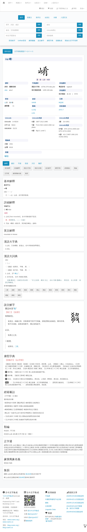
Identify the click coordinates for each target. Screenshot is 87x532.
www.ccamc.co (8, 522)
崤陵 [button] (13, 295)
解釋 (6, 163)
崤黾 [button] (19, 295)
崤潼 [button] (63, 290)
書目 (12, 163)
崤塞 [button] (31, 290)
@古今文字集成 (33, 511)
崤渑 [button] (56, 290)
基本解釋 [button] (7, 168)
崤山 (16, 273)
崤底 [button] (50, 290)
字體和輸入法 (62, 8)
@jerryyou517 (32, 514)
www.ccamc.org (13, 520)
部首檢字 (12, 40)
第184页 (28, 474)
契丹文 (28, 3)
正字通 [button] (7, 173)
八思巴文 (55, 3)
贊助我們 (29, 521)
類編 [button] (75, 168)
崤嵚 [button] (44, 290)
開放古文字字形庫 (71, 40)
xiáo (6, 90)
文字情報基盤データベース (23, 51)
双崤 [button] (19, 290)
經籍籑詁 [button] (67, 168)
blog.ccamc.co (8, 527)
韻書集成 (59, 40)
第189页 (22, 477)
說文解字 (41, 40)
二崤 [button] (6, 290)
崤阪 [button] (75, 290)
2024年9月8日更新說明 (74, 512)
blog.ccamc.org (12, 525)
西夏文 (19, 3)
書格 (46, 503)
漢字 (10, 3)
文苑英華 (48, 506)
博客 (74, 8)
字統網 (47, 496)
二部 (16, 346)
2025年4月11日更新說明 (75, 499)
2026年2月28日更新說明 (75, 496)
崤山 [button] (38, 290)
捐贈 (50, 8)
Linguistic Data (50, 509)
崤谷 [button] (69, 290)
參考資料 (49, 521)
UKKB (34, 102)
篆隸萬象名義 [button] (17, 173)
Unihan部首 (22, 40)
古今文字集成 (8, 496)
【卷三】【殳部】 (13, 312)
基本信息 (7, 51)
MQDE (61, 102)
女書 (46, 3)
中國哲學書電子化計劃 (53, 499)
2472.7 (61, 110)
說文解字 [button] (48, 168)
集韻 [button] (26, 173)
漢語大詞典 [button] (38, 168)
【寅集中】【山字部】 (14, 360)
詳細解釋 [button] (17, 168)
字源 (19, 163)
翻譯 (40, 163)
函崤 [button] (13, 290)
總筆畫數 (32, 40)
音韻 (26, 163)
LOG (33, 113)
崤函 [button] (25, 290)
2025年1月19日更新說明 (75, 503)
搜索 (39, 24)
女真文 (37, 3)
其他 (82, 8)
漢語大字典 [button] (27, 168)
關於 (41, 8)
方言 (33, 163)
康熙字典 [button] (57, 168)
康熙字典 (50, 40)
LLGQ (34, 110)
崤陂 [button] (6, 295)
